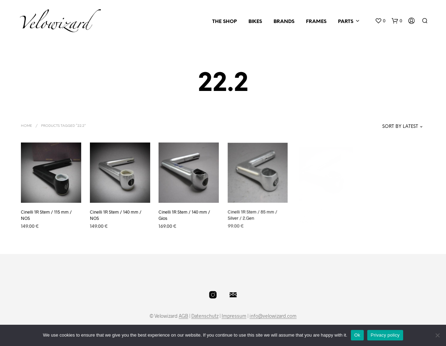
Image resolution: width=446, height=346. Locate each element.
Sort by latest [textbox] (400, 126)
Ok (357, 335)
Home (26, 126)
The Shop (224, 21)
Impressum (234, 316)
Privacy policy (385, 335)
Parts (345, 21)
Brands (284, 21)
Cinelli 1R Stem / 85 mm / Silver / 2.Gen (253, 212)
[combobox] (389, 127)
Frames (316, 21)
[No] (437, 335)
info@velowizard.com (273, 316)
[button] (380, 20)
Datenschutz (204, 316)
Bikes (255, 21)
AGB (183, 316)
